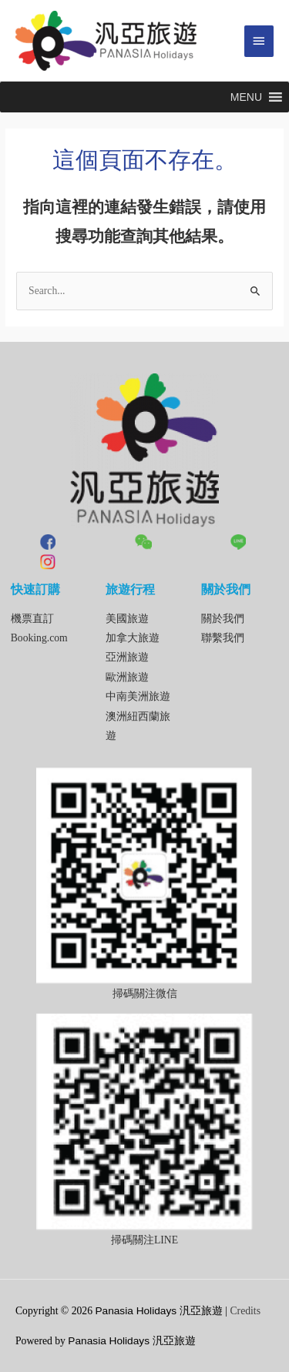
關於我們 (222, 618)
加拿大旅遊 (133, 638)
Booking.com (39, 638)
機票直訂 (32, 618)
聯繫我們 (222, 638)
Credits (245, 1311)
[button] (246, 97)
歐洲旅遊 (127, 677)
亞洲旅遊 (127, 657)
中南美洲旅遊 (138, 696)
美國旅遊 (127, 618)
